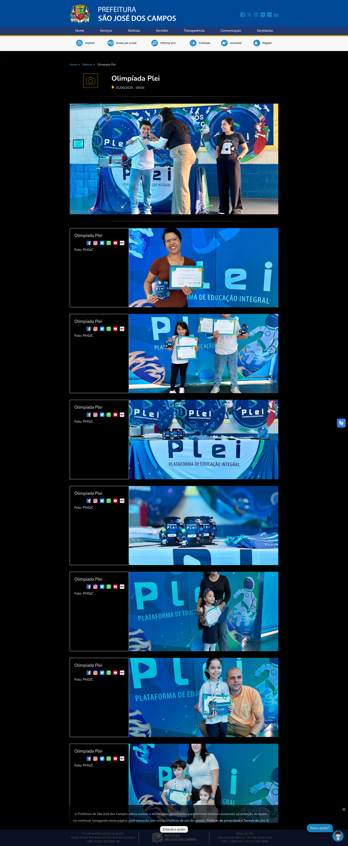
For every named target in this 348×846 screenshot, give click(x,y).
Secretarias (265, 31)
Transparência (194, 31)
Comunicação (231, 31)
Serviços (106, 31)
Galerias (87, 65)
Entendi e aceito (174, 829)
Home (79, 31)
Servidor (162, 31)
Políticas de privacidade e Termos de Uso (236, 820)
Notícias (134, 31)
